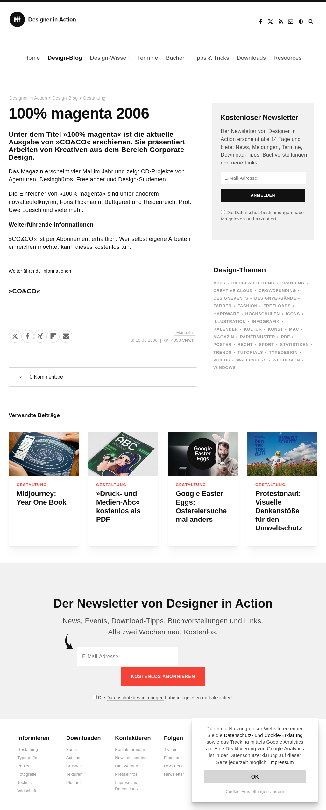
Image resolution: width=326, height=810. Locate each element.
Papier (23, 765)
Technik (24, 781)
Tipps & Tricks (210, 58)
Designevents (230, 298)
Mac (294, 329)
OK (255, 776)
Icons (293, 313)
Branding (292, 283)
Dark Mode (301, 21)
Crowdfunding (277, 290)
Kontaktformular (130, 748)
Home (32, 58)
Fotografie (27, 773)
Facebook (260, 21)
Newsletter (174, 773)
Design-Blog (64, 58)
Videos (221, 360)
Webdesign (286, 360)
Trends (222, 352)
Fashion (247, 306)
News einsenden (130, 757)
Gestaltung (94, 98)
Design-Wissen (110, 58)
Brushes (74, 765)
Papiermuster (257, 336)
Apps (219, 283)
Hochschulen (262, 313)
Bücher (175, 58)
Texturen (74, 773)
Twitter (170, 748)
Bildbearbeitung (252, 283)
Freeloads (277, 306)
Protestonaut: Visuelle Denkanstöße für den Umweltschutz (278, 511)
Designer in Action (43, 19)
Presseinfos (126, 773)
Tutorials (250, 352)
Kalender (225, 329)
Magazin (184, 332)
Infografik (266, 321)
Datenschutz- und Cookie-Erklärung (263, 735)
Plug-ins (74, 781)
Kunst (275, 329)
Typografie (27, 757)
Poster (222, 344)
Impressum (281, 762)
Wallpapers (251, 360)
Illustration (229, 321)
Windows (224, 367)
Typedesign (283, 352)
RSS (281, 21)
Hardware (226, 313)
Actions (73, 757)
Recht (245, 344)
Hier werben (126, 765)
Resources (287, 58)
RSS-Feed (174, 765)
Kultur (253, 329)
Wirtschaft (26, 790)
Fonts (71, 748)
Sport (266, 344)
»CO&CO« (24, 291)
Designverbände (275, 298)
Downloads (251, 58)
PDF (285, 336)
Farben (222, 306)
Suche (311, 21)
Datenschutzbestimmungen (263, 212)
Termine (147, 58)
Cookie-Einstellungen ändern (255, 791)
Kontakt (291, 21)
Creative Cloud (233, 290)
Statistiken (294, 344)
